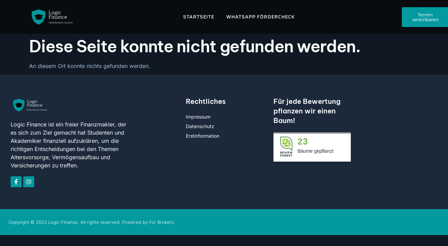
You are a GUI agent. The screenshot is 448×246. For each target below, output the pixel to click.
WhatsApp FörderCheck (260, 16)
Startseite (198, 16)
